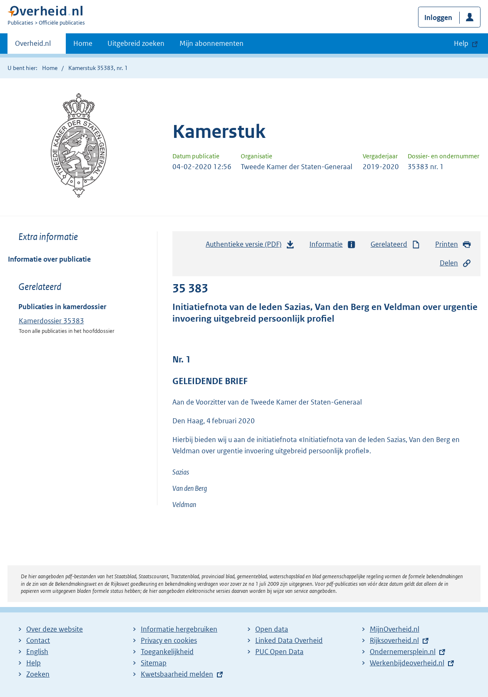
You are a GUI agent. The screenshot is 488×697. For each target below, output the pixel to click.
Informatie (332, 244)
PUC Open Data (279, 651)
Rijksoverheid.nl (394, 640)
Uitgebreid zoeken (135, 43)
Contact (38, 640)
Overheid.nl (33, 46)
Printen (453, 244)
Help (33, 662)
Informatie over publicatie (49, 259)
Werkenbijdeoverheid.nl (407, 662)
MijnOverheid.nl (394, 629)
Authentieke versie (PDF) (250, 246)
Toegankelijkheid (167, 651)
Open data (271, 629)
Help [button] (461, 43)
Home (82, 43)
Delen (455, 263)
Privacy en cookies (169, 640)
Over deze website (54, 629)
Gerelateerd (396, 244)
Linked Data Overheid (289, 640)
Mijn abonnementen (211, 43)
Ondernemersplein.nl (403, 651)
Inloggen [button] (438, 17)
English (37, 651)
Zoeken (38, 674)
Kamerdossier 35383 (51, 320)
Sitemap (154, 662)
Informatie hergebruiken (179, 629)
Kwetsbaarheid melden (177, 674)
